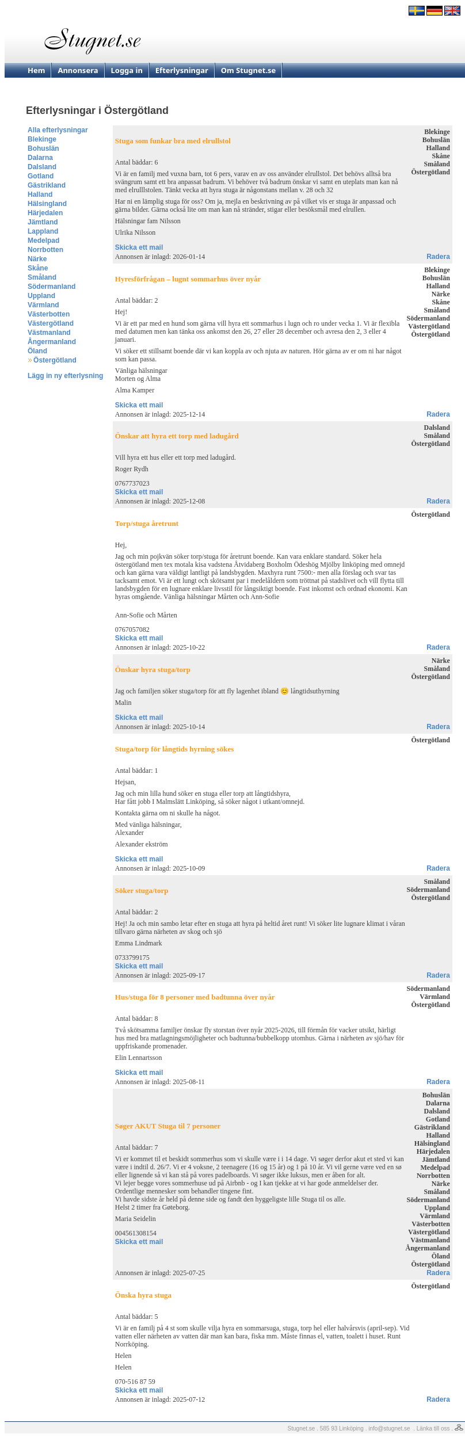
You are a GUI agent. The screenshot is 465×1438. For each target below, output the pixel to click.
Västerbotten (49, 314)
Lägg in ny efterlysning (65, 376)
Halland (40, 194)
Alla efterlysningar (58, 130)
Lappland (43, 231)
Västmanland (49, 333)
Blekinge (42, 139)
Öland (37, 351)
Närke (37, 259)
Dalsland (42, 167)
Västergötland (51, 323)
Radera (438, 257)
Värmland (43, 305)
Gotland (41, 176)
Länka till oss (433, 1428)
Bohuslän (43, 148)
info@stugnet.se (389, 1428)
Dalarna (40, 158)
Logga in (127, 70)
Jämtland (43, 222)
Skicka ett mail (139, 247)
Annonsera (78, 70)
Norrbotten (45, 250)
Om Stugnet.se (248, 70)
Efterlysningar (181, 70)
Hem (36, 70)
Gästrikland (47, 185)
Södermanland (51, 287)
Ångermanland (52, 342)
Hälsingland (47, 204)
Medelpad (43, 241)
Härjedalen (45, 213)
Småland (42, 277)
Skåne (38, 268)
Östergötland (55, 360)
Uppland (41, 296)
